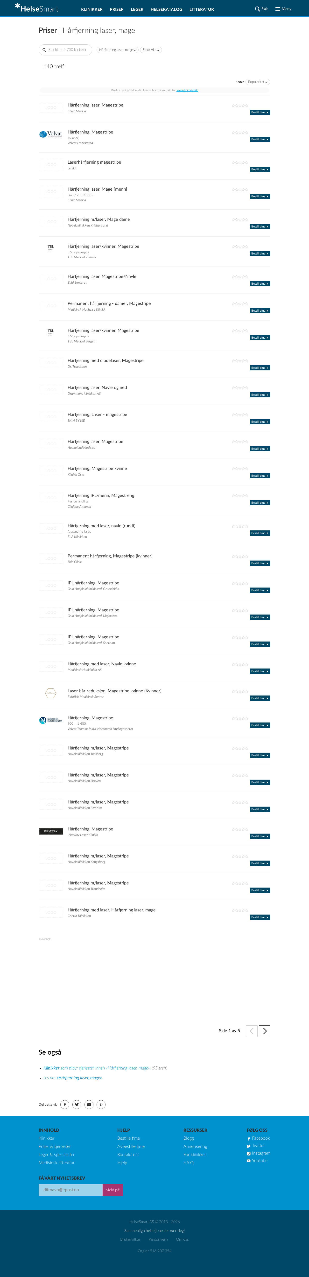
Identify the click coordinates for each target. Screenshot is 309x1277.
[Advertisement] (154, 974)
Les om (73, 1078)
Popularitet (256, 82)
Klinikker (92, 9)
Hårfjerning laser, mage (116, 50)
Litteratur (202, 9)
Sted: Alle (149, 50)
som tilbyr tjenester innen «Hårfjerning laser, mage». (97, 1068)
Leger (137, 9)
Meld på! (112, 1190)
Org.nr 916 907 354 (154, 1251)
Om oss (182, 1239)
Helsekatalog (166, 9)
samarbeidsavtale (187, 90)
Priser (117, 9)
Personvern (158, 1239)
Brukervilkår (130, 1239)
